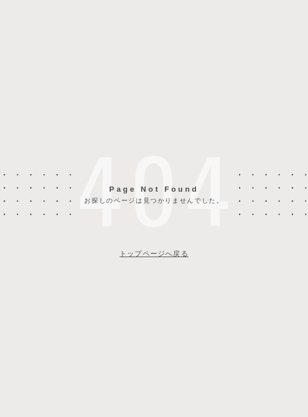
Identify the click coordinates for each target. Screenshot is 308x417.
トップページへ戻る (154, 254)
